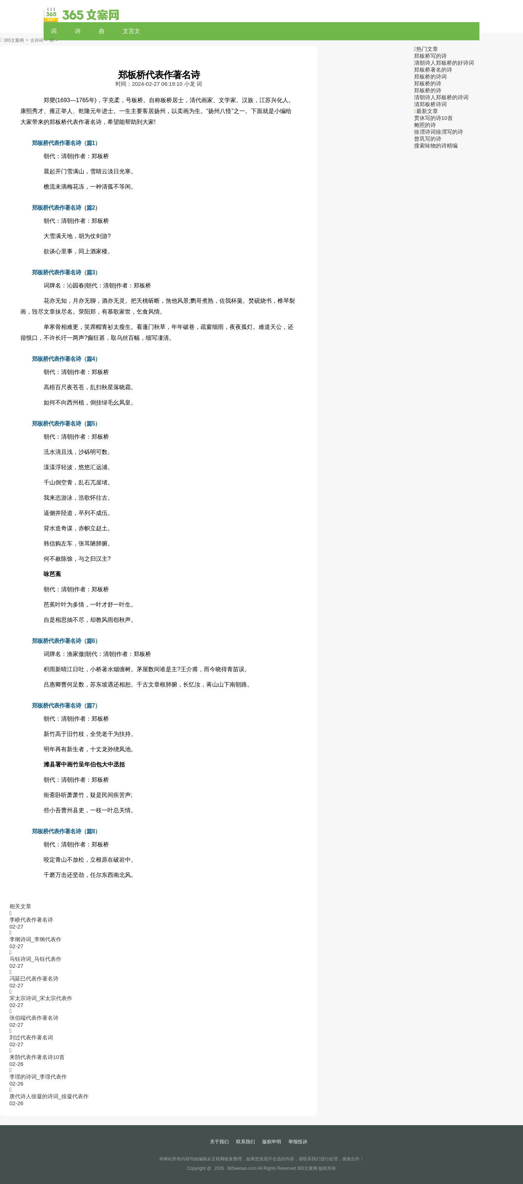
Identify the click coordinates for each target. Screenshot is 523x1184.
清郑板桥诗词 (430, 104)
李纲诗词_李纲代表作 (35, 939)
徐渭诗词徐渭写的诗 (438, 132)
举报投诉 (297, 1141)
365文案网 (14, 40)
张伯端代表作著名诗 (33, 1018)
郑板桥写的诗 (430, 56)
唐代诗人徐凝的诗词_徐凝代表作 (49, 1096)
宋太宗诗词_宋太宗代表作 (40, 998)
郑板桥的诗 (427, 83)
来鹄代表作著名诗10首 (37, 1057)
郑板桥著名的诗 (433, 70)
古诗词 (36, 40)
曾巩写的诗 (427, 139)
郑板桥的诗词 (430, 76)
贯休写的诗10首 (433, 118)
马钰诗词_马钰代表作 (35, 959)
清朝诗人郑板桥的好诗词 (444, 63)
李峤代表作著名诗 (31, 920)
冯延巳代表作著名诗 (33, 978)
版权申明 (271, 1141)
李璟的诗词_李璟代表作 (38, 1077)
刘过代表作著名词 (31, 1037)
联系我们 (245, 1141)
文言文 (131, 31)
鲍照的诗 (425, 125)
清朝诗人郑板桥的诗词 (441, 97)
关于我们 (219, 1141)
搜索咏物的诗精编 (436, 145)
